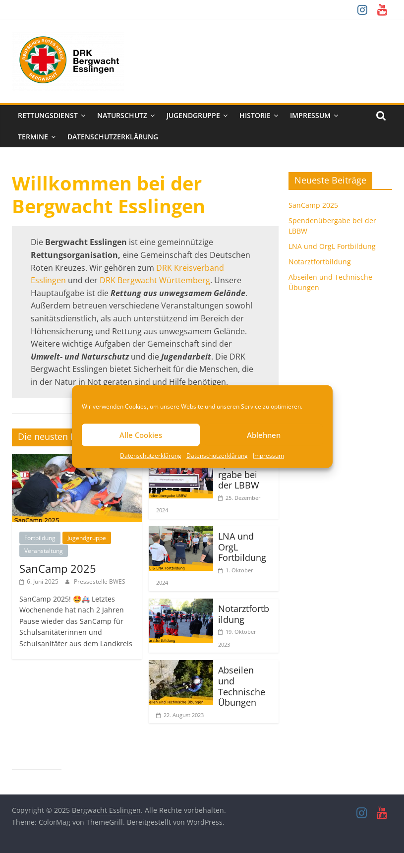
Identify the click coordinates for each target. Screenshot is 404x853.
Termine (33, 136)
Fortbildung (40, 538)
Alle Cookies (140, 435)
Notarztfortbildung (243, 614)
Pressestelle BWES (99, 581)
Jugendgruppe (193, 115)
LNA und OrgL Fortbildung (332, 246)
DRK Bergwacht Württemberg (155, 280)
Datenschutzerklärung (150, 455)
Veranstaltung (43, 551)
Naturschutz (122, 115)
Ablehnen (264, 435)
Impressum (268, 455)
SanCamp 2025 (57, 568)
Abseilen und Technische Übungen (241, 686)
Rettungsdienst (48, 115)
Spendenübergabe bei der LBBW (244, 474)
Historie (255, 115)
